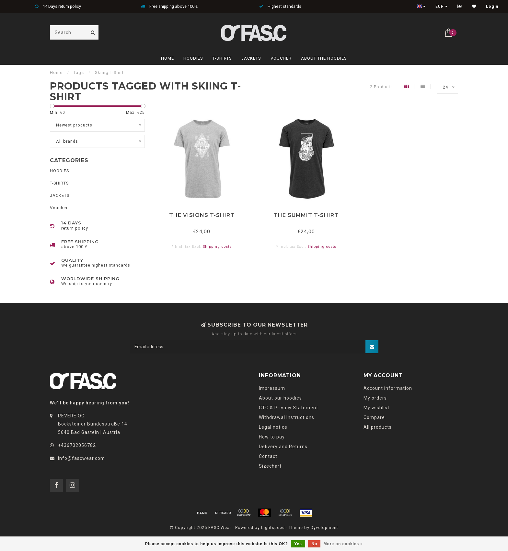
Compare (374, 417)
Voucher (281, 58)
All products (378, 427)
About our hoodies (280, 398)
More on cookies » (343, 544)
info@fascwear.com (81, 458)
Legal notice (273, 427)
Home (167, 58)
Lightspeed (273, 527)
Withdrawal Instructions (286, 417)
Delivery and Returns (283, 446)
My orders (375, 398)
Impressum (272, 388)
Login (492, 6)
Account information (388, 388)
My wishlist (376, 407)
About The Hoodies (324, 58)
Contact (268, 456)
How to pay (272, 436)
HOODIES (193, 58)
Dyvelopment (324, 527)
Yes (298, 544)
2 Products (381, 86)
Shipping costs (217, 247)
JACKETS (251, 58)
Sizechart (270, 466)
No (314, 544)
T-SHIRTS (222, 58)
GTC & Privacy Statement (288, 407)
